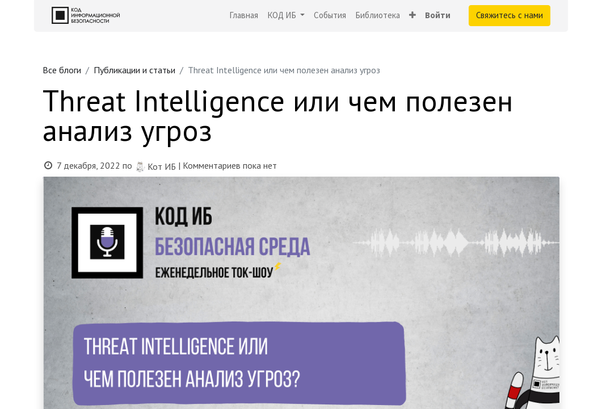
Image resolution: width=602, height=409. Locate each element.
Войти (438, 15)
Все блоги (62, 70)
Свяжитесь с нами (509, 15)
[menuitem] (244, 16)
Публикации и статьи (134, 70)
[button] (412, 16)
